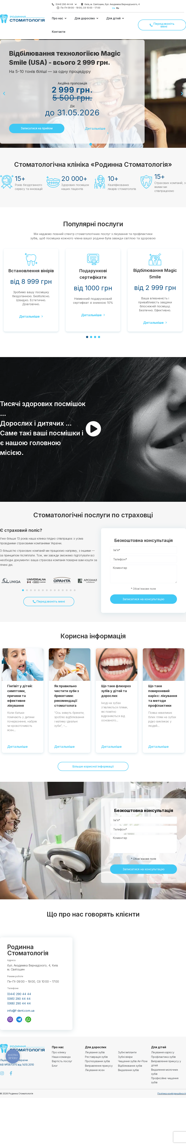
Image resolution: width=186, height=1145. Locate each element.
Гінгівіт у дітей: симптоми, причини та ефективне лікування (20, 695)
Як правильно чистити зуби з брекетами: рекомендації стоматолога (66, 695)
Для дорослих (95, 1047)
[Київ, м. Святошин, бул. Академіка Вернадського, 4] (82, 4)
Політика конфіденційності (171, 1093)
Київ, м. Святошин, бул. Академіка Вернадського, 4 (112, 4)
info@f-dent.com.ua (20, 1010)
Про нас (58, 1047)
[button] (59, 18)
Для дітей (158, 1047)
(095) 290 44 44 (19, 998)
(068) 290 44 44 (19, 1003)
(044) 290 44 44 (64, 4)
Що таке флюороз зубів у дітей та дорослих (116, 691)
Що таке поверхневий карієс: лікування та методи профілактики (162, 695)
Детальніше (95, 129)
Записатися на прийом (37, 128)
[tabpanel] (31, 290)
